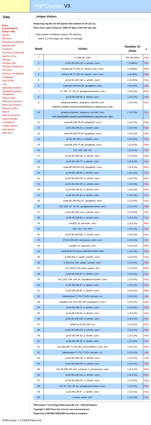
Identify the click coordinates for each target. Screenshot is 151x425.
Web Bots (7, 133)
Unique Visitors (9, 125)
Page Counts (8, 97)
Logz (4, 84)
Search (5, 111)
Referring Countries (12, 101)
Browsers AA (8, 45)
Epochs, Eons (9, 56)
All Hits (5, 35)
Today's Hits (8, 31)
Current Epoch (10, 28)
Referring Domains (11, 104)
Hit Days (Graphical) (12, 66)
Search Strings (9, 118)
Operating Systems (12, 87)
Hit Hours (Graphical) (13, 73)
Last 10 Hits (8, 80)
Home (5, 25)
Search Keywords (11, 115)
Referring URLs (10, 108)
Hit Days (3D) (9, 63)
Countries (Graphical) (13, 52)
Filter (146, 57)
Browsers (7, 38)
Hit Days (6, 59)
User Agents (8, 129)
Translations (8, 122)
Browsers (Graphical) (13, 41)
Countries (7, 49)
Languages (8, 77)
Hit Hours (7, 70)
